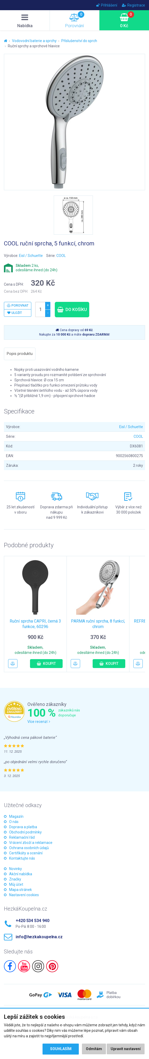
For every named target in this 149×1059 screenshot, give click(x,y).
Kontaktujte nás (22, 858)
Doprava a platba (23, 827)
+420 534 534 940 (32, 920)
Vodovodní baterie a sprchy (34, 41)
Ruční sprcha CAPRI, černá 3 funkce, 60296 (35, 624)
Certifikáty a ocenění (26, 853)
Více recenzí (38, 722)
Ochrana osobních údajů (29, 848)
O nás (14, 822)
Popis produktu (20, 353)
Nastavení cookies (24, 895)
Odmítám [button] (94, 1049)
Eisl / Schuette (31, 256)
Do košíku (72, 309)
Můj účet (16, 884)
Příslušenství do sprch (79, 41)
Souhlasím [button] (60, 1049)
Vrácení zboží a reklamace (30, 843)
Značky (15, 879)
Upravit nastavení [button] (126, 1049)
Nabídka (25, 20)
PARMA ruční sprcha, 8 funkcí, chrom (98, 624)
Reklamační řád (22, 837)
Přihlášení (106, 5)
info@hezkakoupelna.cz (39, 936)
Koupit (46, 663)
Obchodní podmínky (25, 832)
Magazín (16, 816)
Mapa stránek (20, 890)
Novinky (15, 869)
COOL (61, 256)
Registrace (133, 5)
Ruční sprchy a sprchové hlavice (34, 46)
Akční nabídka (20, 874)
